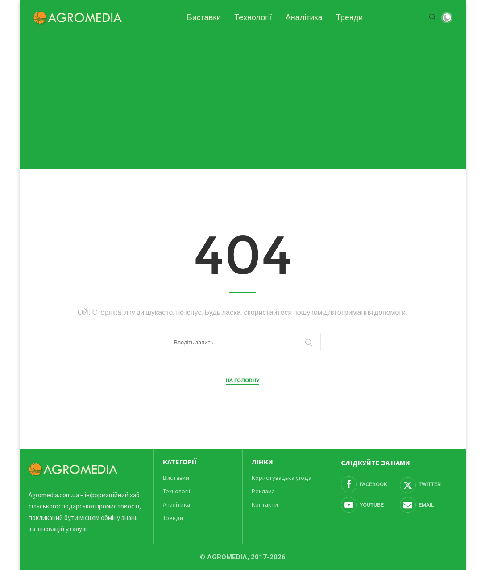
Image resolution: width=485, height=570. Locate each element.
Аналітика (304, 17)
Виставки (204, 17)
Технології (253, 17)
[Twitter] (428, 484)
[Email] (428, 505)
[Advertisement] (243, 97)
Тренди (349, 17)
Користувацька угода (281, 478)
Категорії (180, 461)
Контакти (265, 504)
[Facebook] (369, 484)
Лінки (262, 461)
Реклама (263, 491)
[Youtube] (369, 505)
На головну (242, 380)
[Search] (432, 17)
